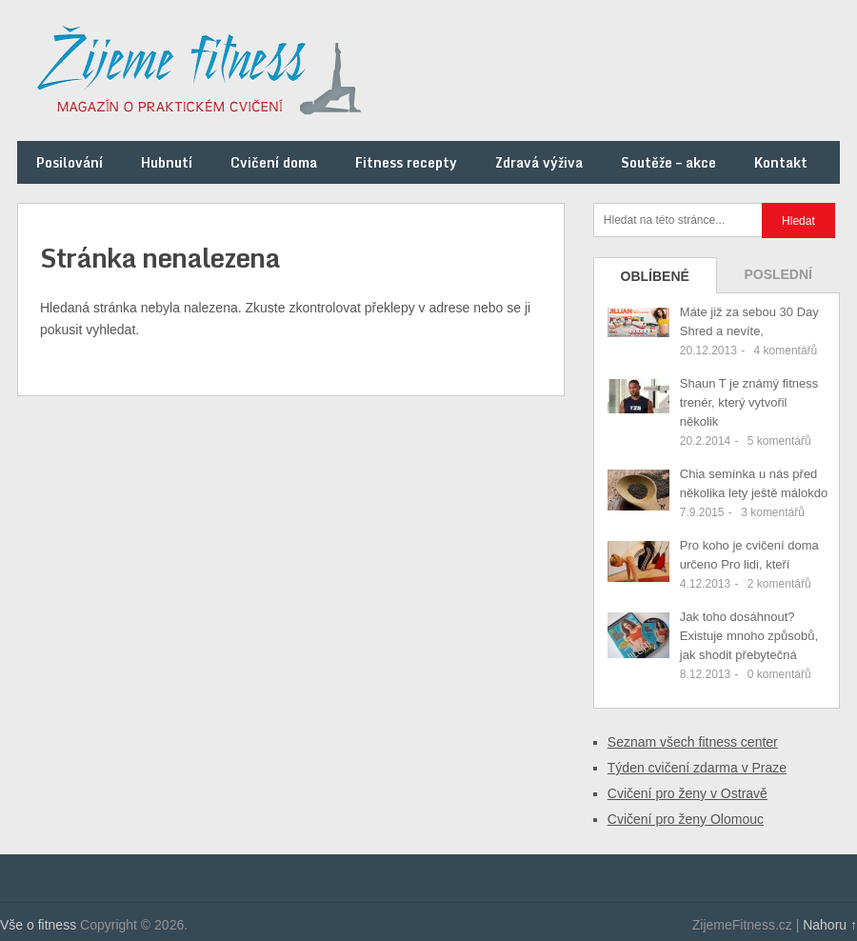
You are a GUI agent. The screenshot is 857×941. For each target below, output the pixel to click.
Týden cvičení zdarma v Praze (697, 767)
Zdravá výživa (539, 162)
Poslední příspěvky (778, 280)
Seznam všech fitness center (693, 742)
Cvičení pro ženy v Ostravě (687, 793)
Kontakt (780, 162)
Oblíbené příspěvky (655, 281)
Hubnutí (166, 162)
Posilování (69, 162)
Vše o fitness (38, 924)
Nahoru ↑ (830, 924)
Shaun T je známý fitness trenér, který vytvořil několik (749, 402)
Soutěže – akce (668, 162)
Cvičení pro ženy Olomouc (686, 819)
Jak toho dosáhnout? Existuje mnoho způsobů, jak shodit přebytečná (749, 636)
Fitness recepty (406, 162)
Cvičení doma (273, 162)
